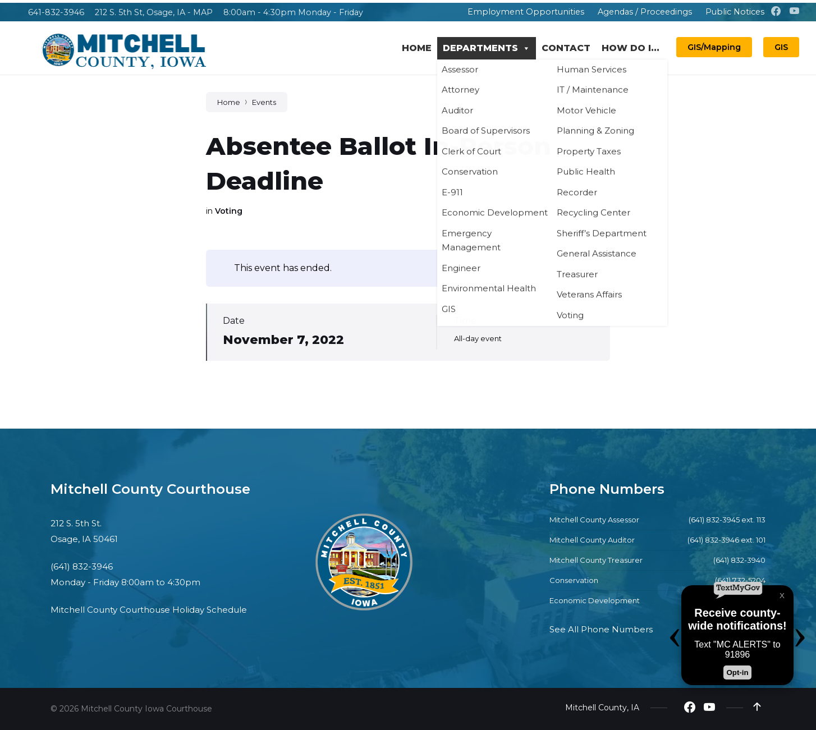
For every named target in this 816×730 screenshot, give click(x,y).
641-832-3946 (56, 12)
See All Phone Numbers (601, 629)
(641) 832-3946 (82, 566)
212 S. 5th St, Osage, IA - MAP (154, 12)
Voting (228, 211)
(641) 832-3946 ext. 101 (726, 539)
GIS (781, 47)
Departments (486, 48)
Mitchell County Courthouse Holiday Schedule (149, 609)
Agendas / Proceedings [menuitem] (645, 12)
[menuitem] (453, 12)
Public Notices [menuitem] (734, 12)
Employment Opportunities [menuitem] (525, 12)
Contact (566, 48)
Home (417, 48)
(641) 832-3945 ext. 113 (727, 519)
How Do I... (630, 48)
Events (264, 102)
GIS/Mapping (714, 47)
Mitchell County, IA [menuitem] (602, 708)
